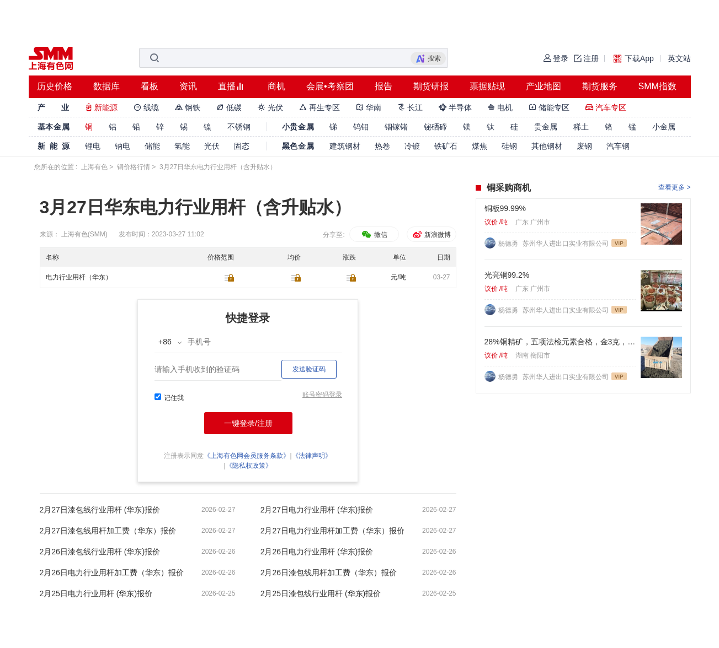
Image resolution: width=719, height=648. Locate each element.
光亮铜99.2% (507, 275)
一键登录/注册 (248, 423)
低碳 (229, 107)
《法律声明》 (312, 456)
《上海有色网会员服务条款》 (247, 456)
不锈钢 (239, 126)
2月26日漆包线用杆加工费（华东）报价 (328, 572)
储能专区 (549, 107)
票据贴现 (487, 86)
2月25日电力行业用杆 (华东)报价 (96, 593)
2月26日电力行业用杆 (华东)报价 (317, 551)
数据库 (106, 86)
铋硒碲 (435, 126)
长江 (410, 107)
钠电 (122, 146)
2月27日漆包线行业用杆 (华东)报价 (100, 509)
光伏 (270, 107)
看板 (149, 86)
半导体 (455, 107)
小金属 (663, 126)
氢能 (182, 146)
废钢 (584, 146)
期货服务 (599, 86)
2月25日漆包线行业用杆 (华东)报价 (320, 593)
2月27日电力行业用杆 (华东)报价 (317, 509)
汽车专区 (605, 107)
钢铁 (187, 107)
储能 (152, 146)
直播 (227, 86)
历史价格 (54, 86)
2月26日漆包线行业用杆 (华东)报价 (100, 551)
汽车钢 (618, 146)
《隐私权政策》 (249, 465)
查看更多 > (674, 187)
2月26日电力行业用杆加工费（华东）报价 (112, 572)
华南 (368, 107)
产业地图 (543, 86)
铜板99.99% (505, 208)
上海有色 (94, 167)
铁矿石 (445, 146)
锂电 (92, 146)
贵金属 (545, 126)
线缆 (146, 107)
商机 (276, 86)
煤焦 (479, 146)
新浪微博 (431, 234)
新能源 (101, 107)
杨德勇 (509, 243)
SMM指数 (657, 86)
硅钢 (509, 146)
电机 (500, 107)
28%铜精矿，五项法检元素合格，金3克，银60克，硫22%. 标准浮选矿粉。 (560, 341)
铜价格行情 (133, 167)
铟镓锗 (396, 126)
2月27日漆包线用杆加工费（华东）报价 (108, 530)
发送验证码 (309, 369)
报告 (383, 86)
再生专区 (319, 107)
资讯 (188, 86)
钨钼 (361, 126)
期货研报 (431, 86)
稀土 (581, 126)
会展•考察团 (330, 86)
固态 (241, 146)
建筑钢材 (344, 146)
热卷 (382, 146)
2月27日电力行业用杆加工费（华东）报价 (332, 530)
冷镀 (412, 146)
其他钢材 (546, 146)
